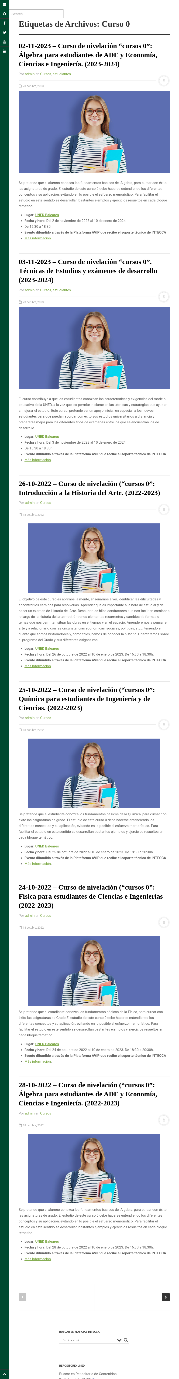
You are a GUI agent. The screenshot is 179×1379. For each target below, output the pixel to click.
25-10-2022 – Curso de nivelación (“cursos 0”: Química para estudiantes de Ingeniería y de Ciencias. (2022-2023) (87, 699)
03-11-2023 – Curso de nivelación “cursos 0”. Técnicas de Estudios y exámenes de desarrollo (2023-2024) (88, 271)
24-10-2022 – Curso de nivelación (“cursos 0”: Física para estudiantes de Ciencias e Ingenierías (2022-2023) (91, 896)
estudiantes (62, 74)
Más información (37, 238)
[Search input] (89, 1340)
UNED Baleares (47, 215)
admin (30, 74)
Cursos (45, 74)
